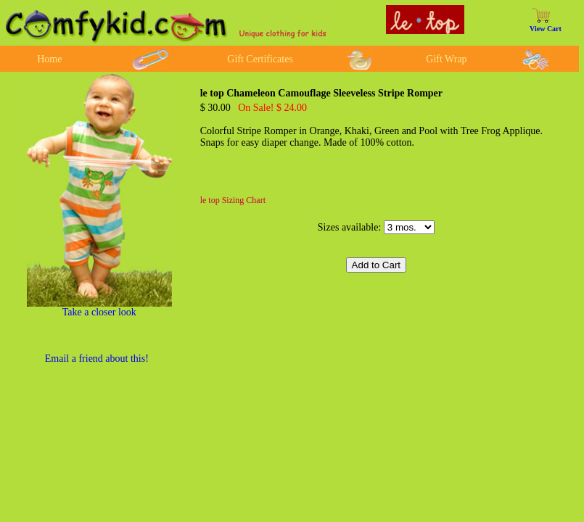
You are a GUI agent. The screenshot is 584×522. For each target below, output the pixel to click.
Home (49, 59)
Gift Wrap (446, 59)
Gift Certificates (260, 59)
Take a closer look (99, 312)
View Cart (546, 29)
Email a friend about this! (97, 358)
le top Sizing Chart (233, 200)
